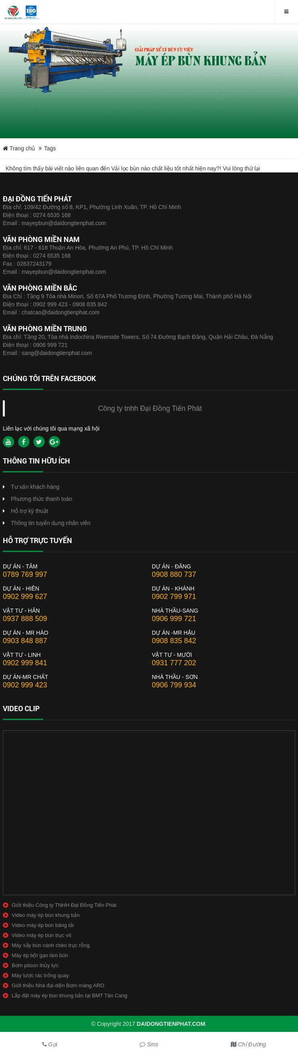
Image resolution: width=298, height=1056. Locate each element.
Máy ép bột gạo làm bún (40, 955)
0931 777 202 (174, 663)
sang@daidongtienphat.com (57, 353)
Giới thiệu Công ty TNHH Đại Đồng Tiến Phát (64, 905)
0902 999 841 (25, 663)
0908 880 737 (174, 574)
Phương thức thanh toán (41, 499)
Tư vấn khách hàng (35, 487)
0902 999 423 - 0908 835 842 (70, 304)
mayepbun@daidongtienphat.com (64, 223)
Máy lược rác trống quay (40, 975)
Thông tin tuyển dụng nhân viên (51, 523)
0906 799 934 (174, 685)
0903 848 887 (25, 641)
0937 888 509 (25, 619)
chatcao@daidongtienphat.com (60, 312)
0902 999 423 (25, 685)
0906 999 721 (50, 345)
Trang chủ (19, 148)
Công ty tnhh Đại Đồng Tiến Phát (150, 408)
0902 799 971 (174, 597)
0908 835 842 (174, 641)
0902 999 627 (25, 597)
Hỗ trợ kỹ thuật (29, 511)
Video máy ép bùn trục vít (41, 935)
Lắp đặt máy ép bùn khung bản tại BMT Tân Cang (69, 995)
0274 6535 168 (51, 215)
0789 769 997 (25, 574)
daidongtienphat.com (171, 1024)
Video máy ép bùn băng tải (43, 925)
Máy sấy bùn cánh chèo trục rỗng (51, 945)
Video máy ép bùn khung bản (46, 915)
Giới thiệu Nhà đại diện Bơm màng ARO (58, 985)
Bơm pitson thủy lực (35, 965)
